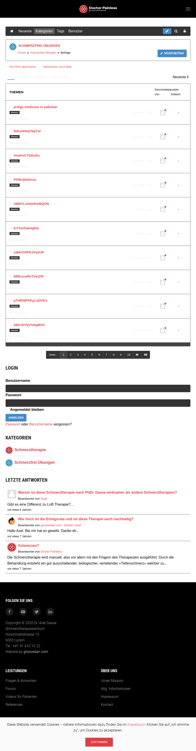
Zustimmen (99, 742)
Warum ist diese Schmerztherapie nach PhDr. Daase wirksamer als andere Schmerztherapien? (97, 492)
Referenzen (13, 704)
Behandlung (18, 118)
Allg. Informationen (115, 689)
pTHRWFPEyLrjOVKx (30, 300)
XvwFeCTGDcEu (27, 155)
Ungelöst (24, 77)
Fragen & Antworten (20, 681)
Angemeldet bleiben (27, 409)
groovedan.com (35, 652)
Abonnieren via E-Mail (55, 66)
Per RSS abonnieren (21, 66)
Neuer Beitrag (172, 53)
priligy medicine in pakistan (35, 107)
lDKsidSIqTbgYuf (27, 131)
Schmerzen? (28, 545)
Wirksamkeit (18, 143)
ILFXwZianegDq (26, 228)
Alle (11, 77)
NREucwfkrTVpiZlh (29, 276)
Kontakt (106, 704)
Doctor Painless (51, 551)
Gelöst (40, 77)
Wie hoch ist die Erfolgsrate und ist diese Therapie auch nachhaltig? (76, 519)
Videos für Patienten (21, 697)
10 (128, 354)
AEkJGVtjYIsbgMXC (29, 325)
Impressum (136, 724)
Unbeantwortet (58, 77)
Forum (22, 52)
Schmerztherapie (30, 450)
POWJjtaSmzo (25, 179)
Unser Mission (111, 681)
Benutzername (18, 380)
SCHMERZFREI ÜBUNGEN (39, 45)
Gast (44, 498)
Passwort (13, 395)
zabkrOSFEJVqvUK (29, 252)
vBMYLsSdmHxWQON (31, 204)
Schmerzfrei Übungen (43, 52)
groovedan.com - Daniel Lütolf (61, 525)
